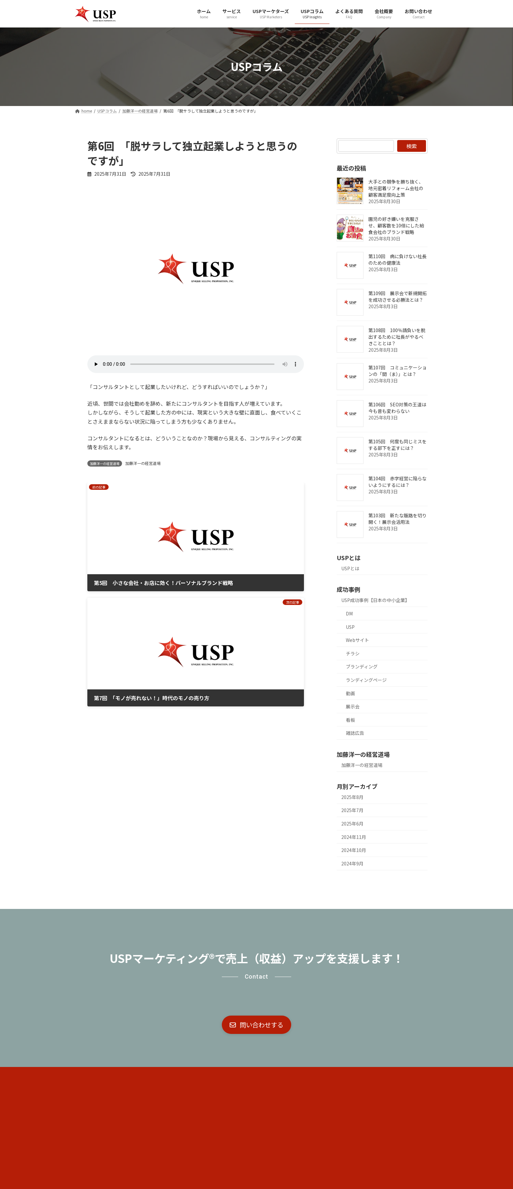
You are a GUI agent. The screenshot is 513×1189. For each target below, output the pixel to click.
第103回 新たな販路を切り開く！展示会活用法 (397, 518)
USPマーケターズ (234, 1074)
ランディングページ (366, 679)
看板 (350, 719)
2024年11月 (353, 836)
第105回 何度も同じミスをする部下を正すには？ (397, 444)
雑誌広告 (355, 733)
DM (349, 613)
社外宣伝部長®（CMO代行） (171, 1074)
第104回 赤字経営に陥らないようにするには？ (397, 481)
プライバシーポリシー (105, 1079)
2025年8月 (352, 796)
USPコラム (279, 1074)
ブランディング (362, 666)
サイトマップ (406, 1074)
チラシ (353, 653)
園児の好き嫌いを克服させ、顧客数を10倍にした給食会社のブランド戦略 (396, 225)
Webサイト (357, 640)
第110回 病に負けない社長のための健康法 (397, 259)
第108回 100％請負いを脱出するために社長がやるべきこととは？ (396, 336)
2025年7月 (352, 810)
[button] (256, 1025)
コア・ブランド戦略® (104, 1074)
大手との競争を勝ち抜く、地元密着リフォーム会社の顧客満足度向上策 (395, 188)
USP (350, 626)
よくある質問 (320, 1074)
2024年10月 (353, 850)
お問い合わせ (363, 1074)
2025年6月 (352, 823)
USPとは (350, 568)
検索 (411, 146)
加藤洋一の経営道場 (143, 463)
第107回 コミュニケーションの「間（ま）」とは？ (397, 370)
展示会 (353, 706)
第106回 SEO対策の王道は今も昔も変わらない (397, 407)
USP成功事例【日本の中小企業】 (375, 600)
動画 (350, 693)
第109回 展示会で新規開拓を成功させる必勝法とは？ (397, 296)
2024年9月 (352, 863)
